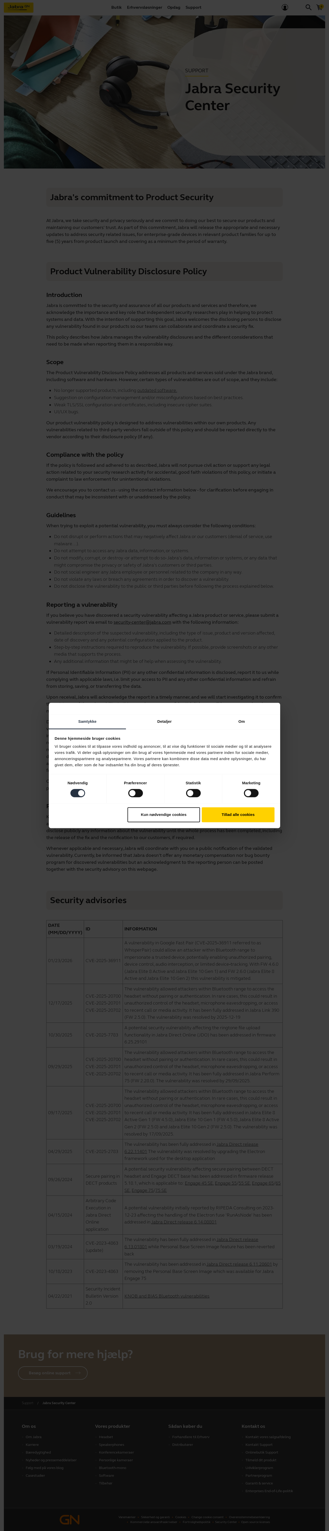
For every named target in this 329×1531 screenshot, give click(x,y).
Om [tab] (241, 721)
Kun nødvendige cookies (164, 814)
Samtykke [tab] (87, 721)
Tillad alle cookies (238, 814)
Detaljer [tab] (164, 721)
